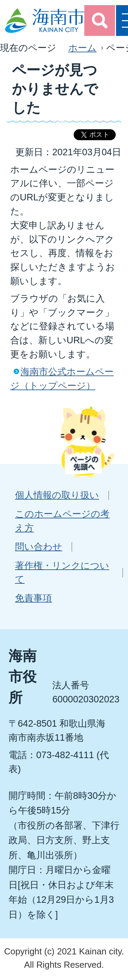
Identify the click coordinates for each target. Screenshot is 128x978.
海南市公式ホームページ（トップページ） (62, 378)
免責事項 (33, 598)
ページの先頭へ (87, 441)
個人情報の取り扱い (57, 495)
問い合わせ (38, 546)
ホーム (82, 47)
